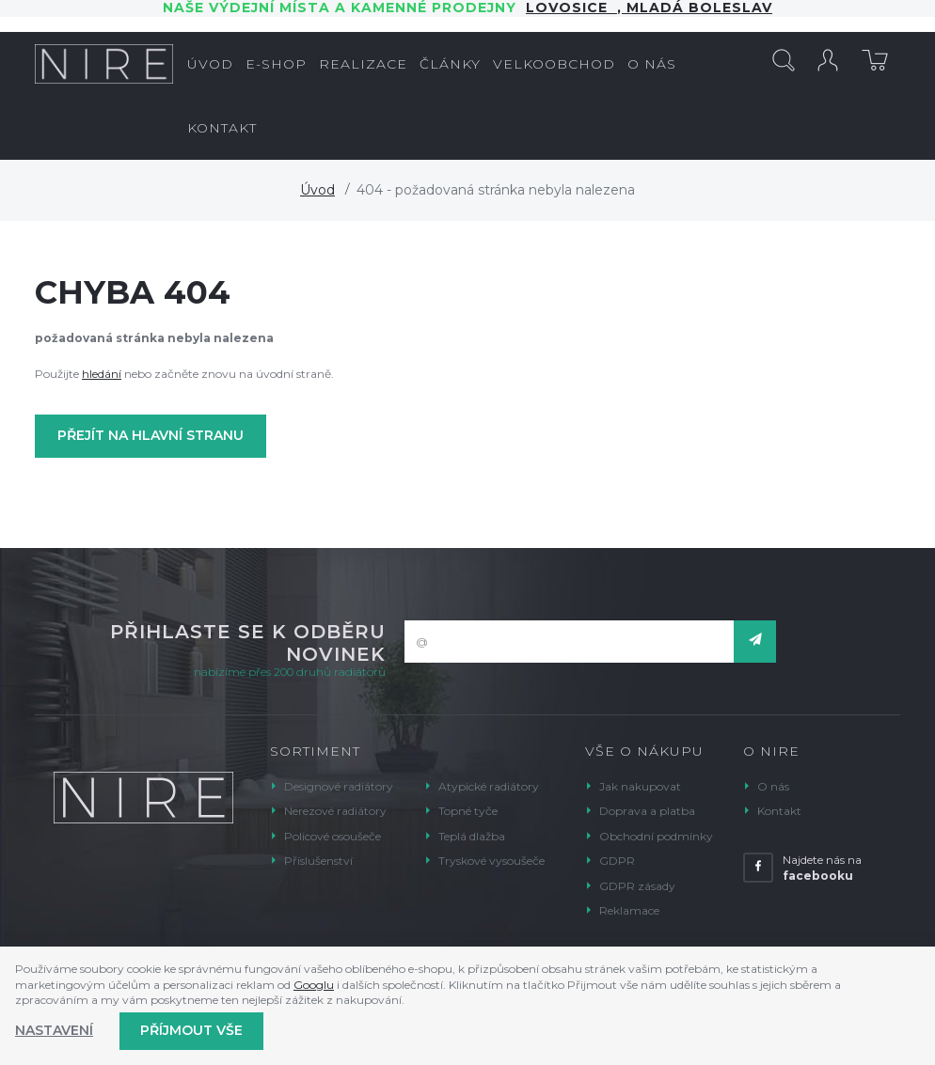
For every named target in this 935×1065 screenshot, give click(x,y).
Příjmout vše (191, 1030)
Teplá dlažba (471, 836)
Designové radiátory (338, 786)
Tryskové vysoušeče (491, 861)
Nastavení (54, 1030)
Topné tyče (468, 811)
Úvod (317, 189)
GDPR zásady (637, 886)
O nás (773, 786)
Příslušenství (318, 861)
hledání (101, 374)
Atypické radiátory (488, 786)
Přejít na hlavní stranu (150, 435)
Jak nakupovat (640, 786)
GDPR (617, 861)
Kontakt (779, 811)
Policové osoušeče (332, 836)
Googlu (313, 985)
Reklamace (629, 910)
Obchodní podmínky (656, 836)
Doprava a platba (647, 811)
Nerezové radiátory (335, 811)
